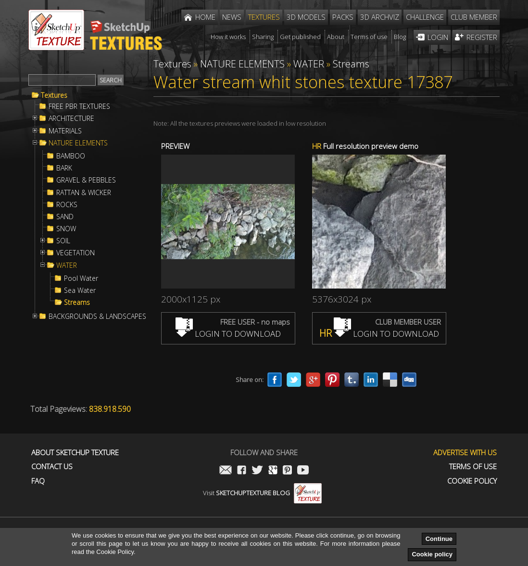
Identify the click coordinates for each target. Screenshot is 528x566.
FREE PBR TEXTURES (79, 106)
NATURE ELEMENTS (78, 143)
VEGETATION (75, 253)
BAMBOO (70, 156)
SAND (65, 216)
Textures (54, 95)
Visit (262, 492)
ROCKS (66, 204)
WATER (66, 265)
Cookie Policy (472, 481)
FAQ (38, 481)
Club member (474, 17)
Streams (77, 302)
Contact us (52, 466)
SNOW (66, 228)
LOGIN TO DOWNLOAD (228, 333)
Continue (439, 538)
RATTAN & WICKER (83, 192)
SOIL (63, 241)
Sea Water (80, 290)
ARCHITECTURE (71, 118)
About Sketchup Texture (75, 452)
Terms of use (473, 466)
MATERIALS (65, 131)
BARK (64, 168)
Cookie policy (432, 554)
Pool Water (81, 278)
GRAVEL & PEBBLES (86, 180)
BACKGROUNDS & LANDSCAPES (97, 316)
